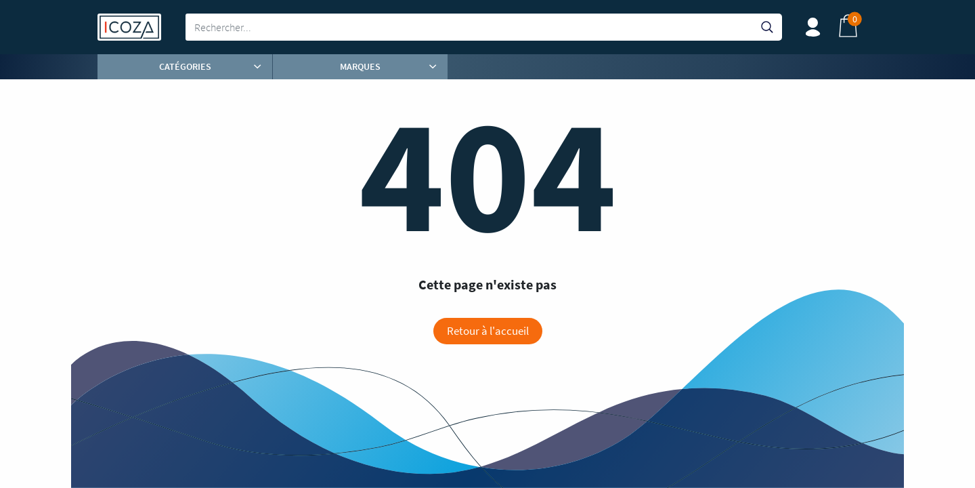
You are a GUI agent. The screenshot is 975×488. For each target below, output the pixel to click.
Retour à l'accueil (488, 330)
